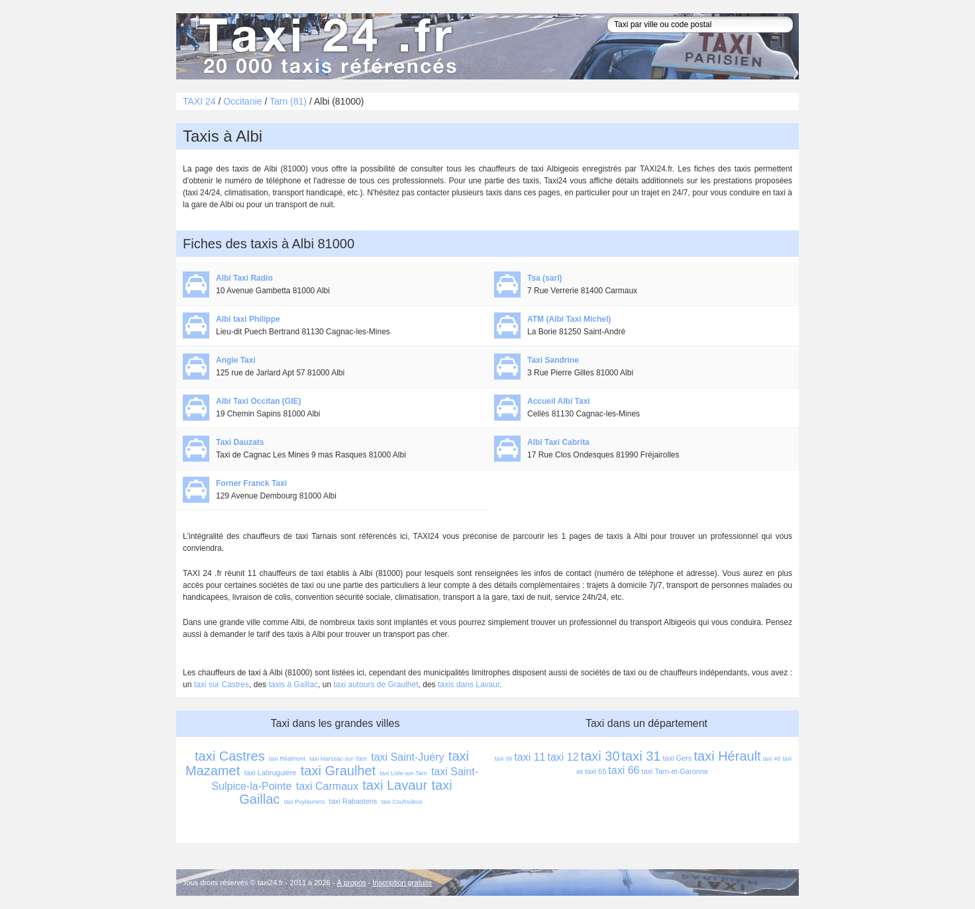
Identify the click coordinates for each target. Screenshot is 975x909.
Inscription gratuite (402, 882)
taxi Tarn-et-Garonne (674, 771)
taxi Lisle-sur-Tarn (403, 773)
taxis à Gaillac (293, 684)
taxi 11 (529, 757)
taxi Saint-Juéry (407, 757)
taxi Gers (677, 758)
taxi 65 (595, 771)
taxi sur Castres (221, 684)
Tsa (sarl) (544, 278)
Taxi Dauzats (240, 442)
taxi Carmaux (327, 786)
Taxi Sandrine (553, 360)
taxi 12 (562, 757)
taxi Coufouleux (402, 801)
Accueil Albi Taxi (558, 401)
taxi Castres (230, 756)
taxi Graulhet (338, 770)
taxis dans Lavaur (468, 684)
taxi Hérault (727, 756)
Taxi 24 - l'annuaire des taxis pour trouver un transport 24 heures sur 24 (325, 46)
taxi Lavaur (394, 785)
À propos (351, 882)
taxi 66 (623, 770)
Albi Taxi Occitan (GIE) (258, 401)
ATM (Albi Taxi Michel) (569, 319)
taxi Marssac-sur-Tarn (338, 758)
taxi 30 (600, 756)
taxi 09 (504, 758)
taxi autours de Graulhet (375, 684)
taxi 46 (772, 758)
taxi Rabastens (353, 801)
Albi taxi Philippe (248, 319)
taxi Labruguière (270, 773)
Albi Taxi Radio (244, 278)
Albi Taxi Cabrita (558, 442)
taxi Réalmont (287, 758)
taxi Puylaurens (304, 801)
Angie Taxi (236, 360)
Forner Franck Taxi (251, 483)
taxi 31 (641, 756)
